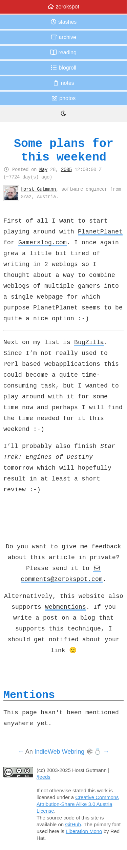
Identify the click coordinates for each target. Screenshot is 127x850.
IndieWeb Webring (59, 751)
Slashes (63, 22)
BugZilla (89, 342)
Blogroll (63, 68)
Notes (63, 83)
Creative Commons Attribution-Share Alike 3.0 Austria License (78, 804)
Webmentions (65, 607)
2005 (66, 169)
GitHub (73, 824)
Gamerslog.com (42, 242)
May (43, 169)
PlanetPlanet (100, 231)
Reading (63, 52)
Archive (63, 37)
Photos (63, 98)
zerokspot (63, 7)
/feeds (43, 777)
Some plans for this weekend (63, 150)
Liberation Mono (84, 831)
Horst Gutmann (38, 189)
